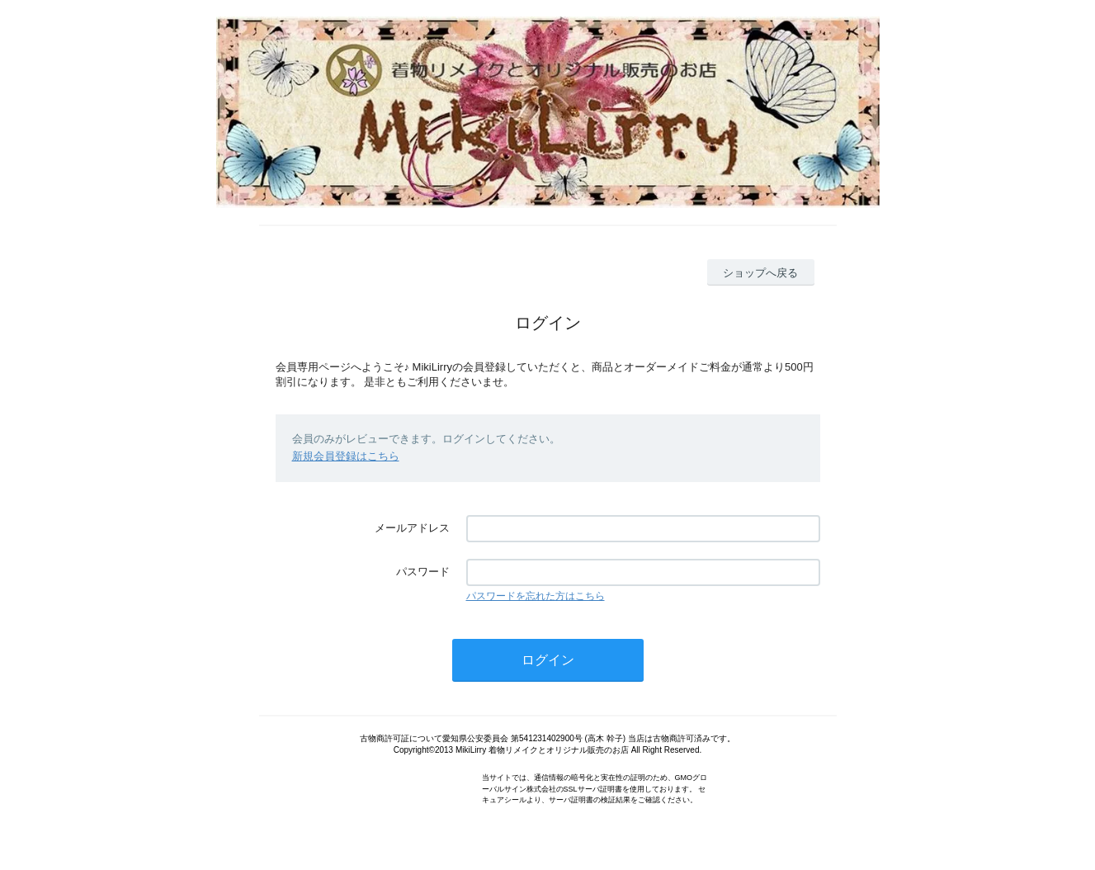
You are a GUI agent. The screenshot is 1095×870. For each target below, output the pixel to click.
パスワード (423, 571)
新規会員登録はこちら (345, 456)
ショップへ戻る (760, 273)
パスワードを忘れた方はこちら (535, 596)
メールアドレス (412, 528)
